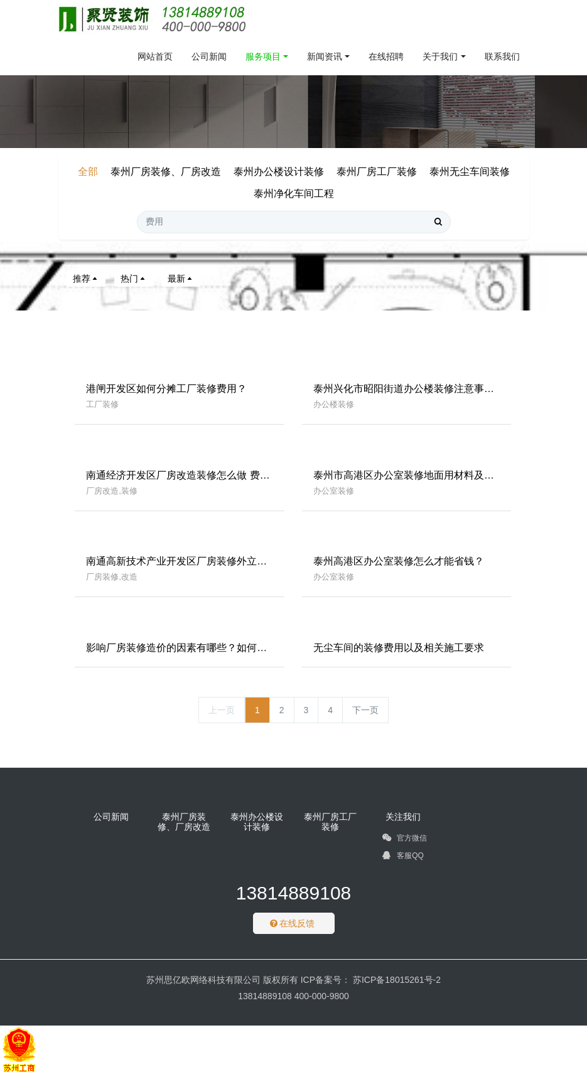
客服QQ (403, 865)
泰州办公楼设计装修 (279, 171)
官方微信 (404, 848)
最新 (181, 278)
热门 (134, 278)
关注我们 (403, 824)
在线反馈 (292, 931)
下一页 (365, 718)
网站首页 (155, 56)
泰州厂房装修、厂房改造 (165, 171)
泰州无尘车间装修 (469, 171)
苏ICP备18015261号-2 (395, 988)
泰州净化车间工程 (294, 193)
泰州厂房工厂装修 (377, 171)
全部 (88, 171)
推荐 (86, 278)
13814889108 (294, 901)
